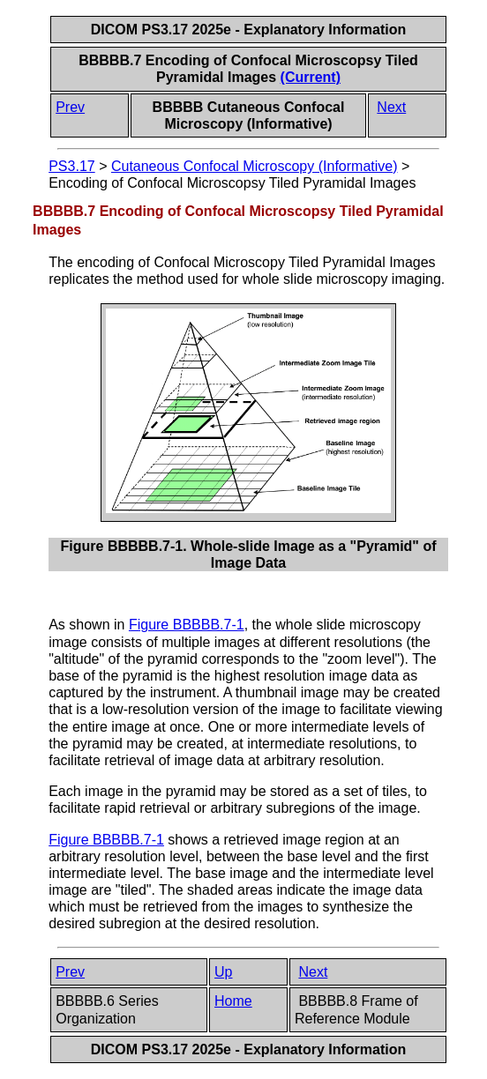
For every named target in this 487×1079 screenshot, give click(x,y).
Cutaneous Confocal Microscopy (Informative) (254, 166)
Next (391, 107)
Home (233, 1000)
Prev (70, 107)
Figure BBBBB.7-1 (186, 624)
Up (223, 971)
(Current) (311, 77)
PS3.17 (71, 166)
